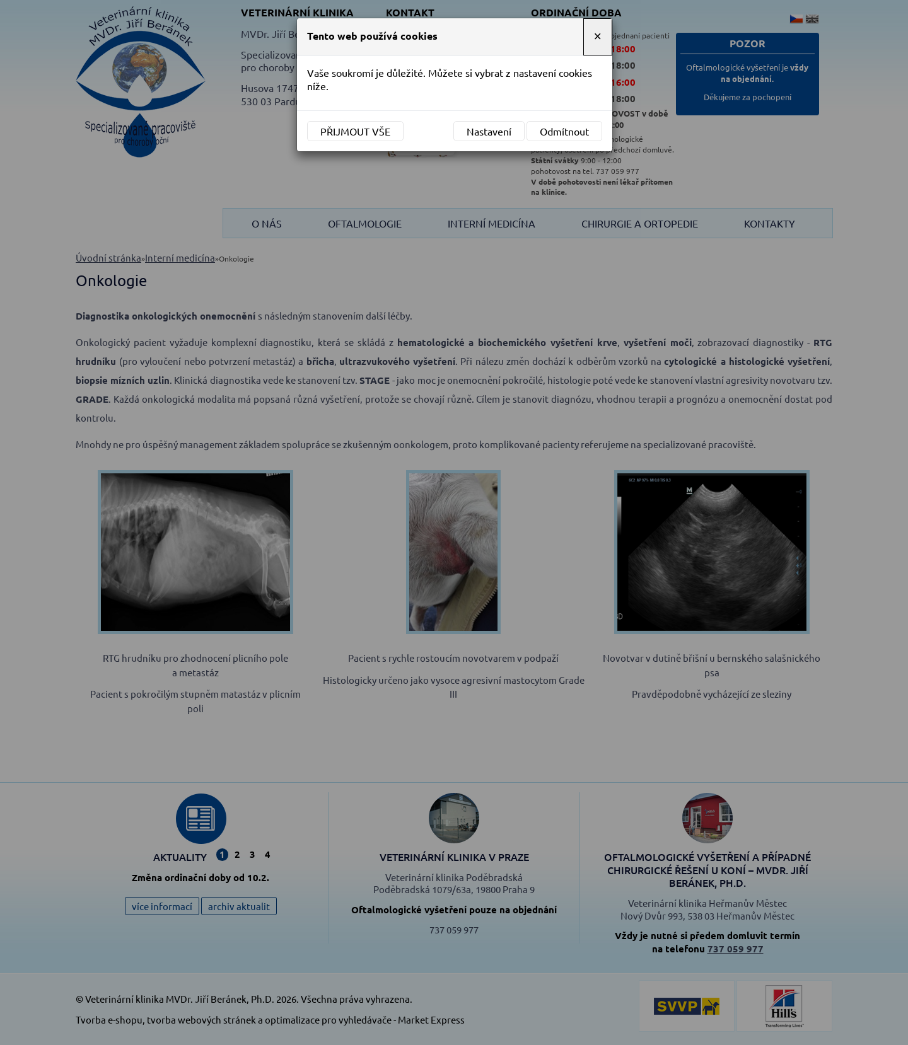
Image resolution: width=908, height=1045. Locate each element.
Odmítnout (564, 131)
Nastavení (489, 131)
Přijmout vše (355, 131)
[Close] (597, 36)
